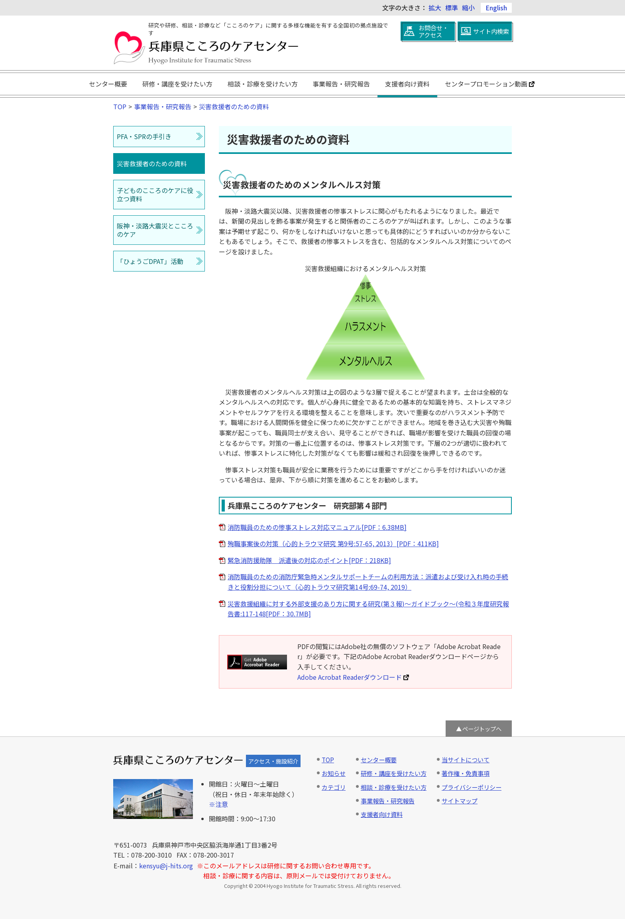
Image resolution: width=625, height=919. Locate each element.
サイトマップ (460, 800)
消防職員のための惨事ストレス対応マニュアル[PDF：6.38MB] (317, 527)
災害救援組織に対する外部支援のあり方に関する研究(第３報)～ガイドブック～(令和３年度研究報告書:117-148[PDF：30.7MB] (368, 609)
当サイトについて (465, 759)
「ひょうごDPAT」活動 (150, 261)
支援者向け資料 (407, 84)
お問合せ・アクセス (433, 31)
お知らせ (334, 773)
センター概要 (108, 84)
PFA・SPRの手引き (144, 136)
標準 (451, 7)
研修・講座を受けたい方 (177, 84)
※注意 (218, 804)
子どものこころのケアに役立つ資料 (155, 194)
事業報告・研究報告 (341, 84)
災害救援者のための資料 (234, 106)
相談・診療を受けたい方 (263, 84)
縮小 (468, 7)
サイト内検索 (491, 31)
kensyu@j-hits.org (166, 865)
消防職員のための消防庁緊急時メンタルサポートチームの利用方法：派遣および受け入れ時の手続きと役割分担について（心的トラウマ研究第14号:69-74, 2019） (368, 582)
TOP (119, 106)
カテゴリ (334, 787)
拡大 (434, 7)
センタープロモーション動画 (490, 84)
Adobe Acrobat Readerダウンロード (353, 677)
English (496, 7)
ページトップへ (481, 728)
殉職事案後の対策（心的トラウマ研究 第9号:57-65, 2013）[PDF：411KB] (333, 543)
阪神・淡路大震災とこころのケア (155, 230)
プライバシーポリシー (471, 787)
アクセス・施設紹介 (273, 761)
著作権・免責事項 (465, 773)
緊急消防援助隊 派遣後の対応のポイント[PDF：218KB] (309, 560)
